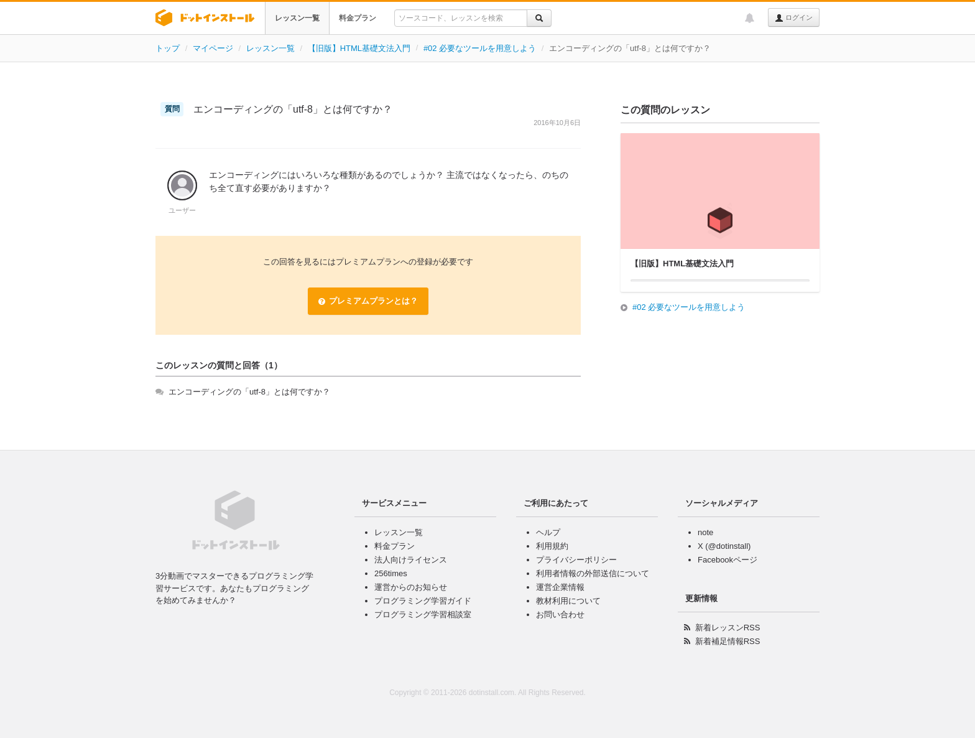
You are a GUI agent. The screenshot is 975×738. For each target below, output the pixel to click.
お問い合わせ (560, 614)
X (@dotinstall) (724, 546)
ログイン (794, 18)
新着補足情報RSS (727, 641)
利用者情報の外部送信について (592, 573)
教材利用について (568, 600)
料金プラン (357, 18)
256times (390, 573)
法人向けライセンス (410, 559)
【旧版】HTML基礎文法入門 (359, 48)
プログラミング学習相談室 (422, 614)
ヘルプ (548, 532)
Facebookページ (727, 559)
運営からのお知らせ (410, 587)
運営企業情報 (560, 587)
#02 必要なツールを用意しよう (479, 48)
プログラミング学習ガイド (422, 600)
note (705, 532)
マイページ (213, 48)
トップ (167, 48)
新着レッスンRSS (727, 627)
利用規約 (552, 546)
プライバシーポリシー (576, 559)
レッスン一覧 (297, 18)
